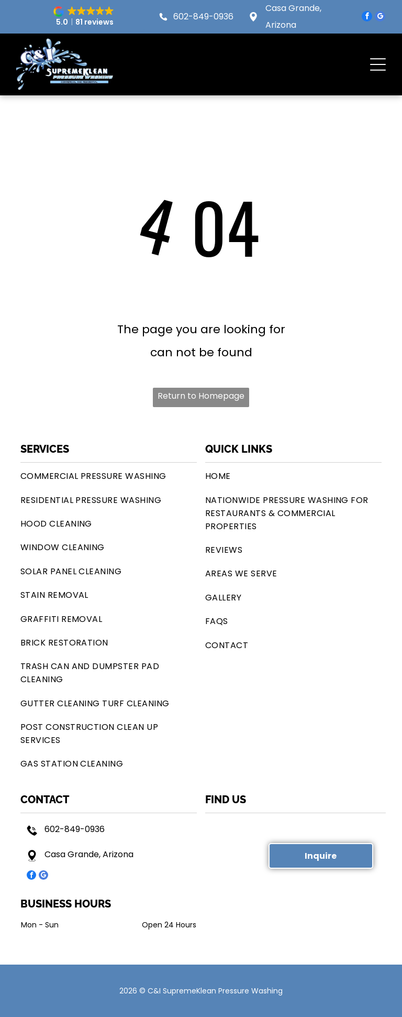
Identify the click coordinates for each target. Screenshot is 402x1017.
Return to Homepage (201, 396)
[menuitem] (108, 476)
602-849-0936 (203, 16)
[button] (85, 16)
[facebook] (367, 17)
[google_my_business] (380, 17)
